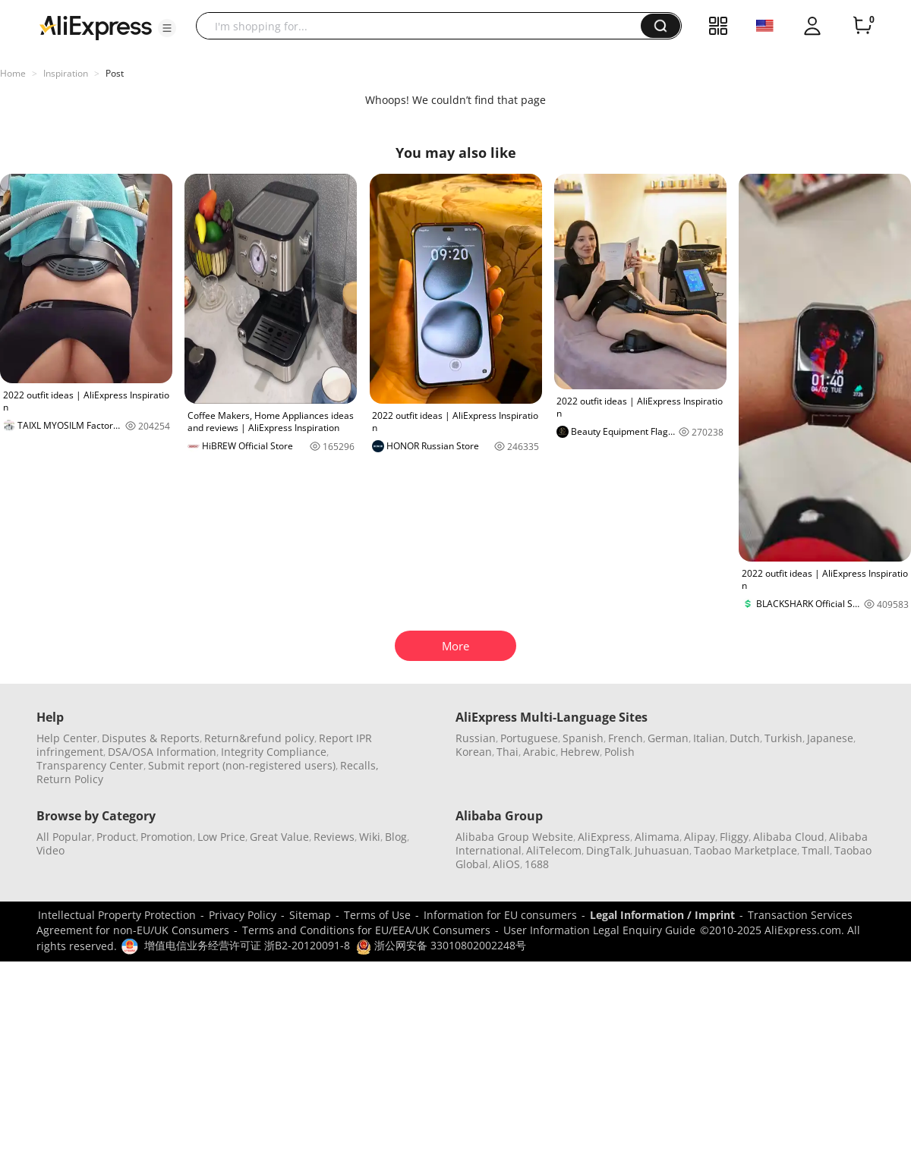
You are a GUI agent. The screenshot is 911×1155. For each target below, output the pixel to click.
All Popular (64, 836)
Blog (396, 836)
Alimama (657, 836)
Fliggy (734, 836)
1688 (537, 864)
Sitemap (310, 915)
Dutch (745, 738)
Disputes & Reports (151, 738)
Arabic (539, 751)
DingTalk (608, 850)
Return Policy (69, 779)
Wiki (369, 836)
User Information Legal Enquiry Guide (599, 930)
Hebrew (580, 751)
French (625, 738)
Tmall (816, 850)
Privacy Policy (242, 915)
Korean (474, 751)
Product (116, 836)
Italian (709, 738)
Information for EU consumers (500, 915)
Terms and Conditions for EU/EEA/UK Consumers (366, 930)
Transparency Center (89, 765)
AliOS (506, 864)
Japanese (830, 738)
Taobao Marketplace (745, 850)
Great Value (279, 836)
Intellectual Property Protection (117, 915)
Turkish (783, 738)
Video (50, 850)
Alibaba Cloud (788, 836)
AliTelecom (554, 850)
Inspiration (65, 73)
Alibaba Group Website (514, 836)
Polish (619, 751)
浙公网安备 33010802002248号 (441, 945)
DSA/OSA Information (162, 751)
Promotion (166, 836)
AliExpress (604, 836)
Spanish (583, 738)
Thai (507, 751)
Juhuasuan (662, 850)
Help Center (66, 738)
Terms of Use (377, 915)
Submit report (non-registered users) (242, 765)
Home (13, 73)
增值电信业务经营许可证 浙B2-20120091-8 (247, 945)
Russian (476, 738)
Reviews (334, 836)
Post (115, 73)
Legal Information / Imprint (662, 915)
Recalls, (359, 765)
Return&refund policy (259, 738)
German (668, 738)
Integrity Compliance (273, 751)
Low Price (221, 836)
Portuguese (529, 738)
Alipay (699, 836)
